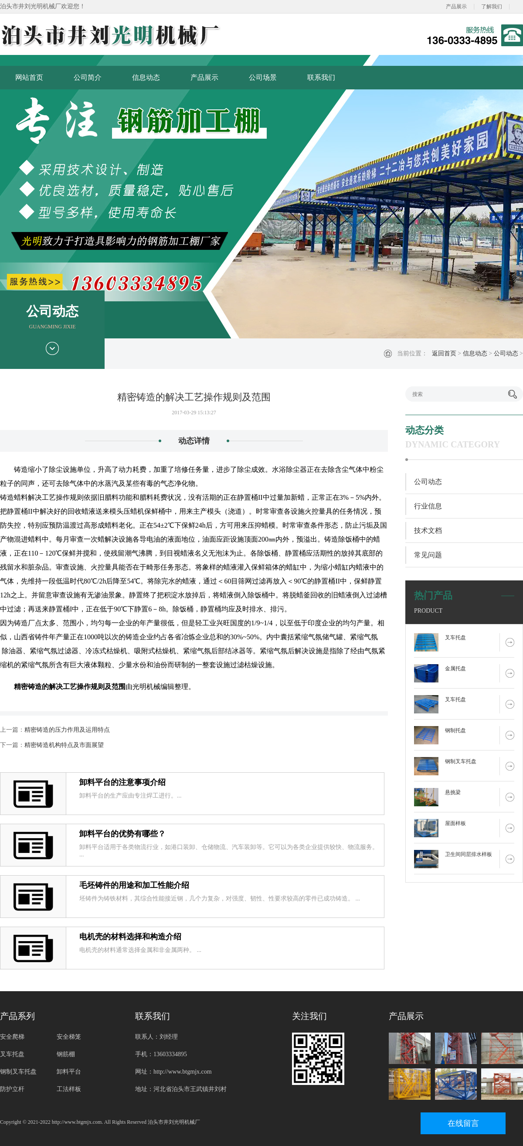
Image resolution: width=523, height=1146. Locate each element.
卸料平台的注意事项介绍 (122, 782)
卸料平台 (69, 1071)
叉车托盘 (455, 637)
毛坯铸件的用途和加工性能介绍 (134, 885)
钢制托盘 (455, 730)
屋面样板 (455, 823)
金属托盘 (455, 668)
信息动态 (146, 77)
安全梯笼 (69, 1036)
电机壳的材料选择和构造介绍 (130, 936)
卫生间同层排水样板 (468, 854)
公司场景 (263, 77)
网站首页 (29, 77)
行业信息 (428, 506)
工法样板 (69, 1089)
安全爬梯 (12, 1036)
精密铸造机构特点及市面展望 (64, 745)
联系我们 (321, 77)
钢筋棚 (66, 1054)
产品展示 (456, 6)
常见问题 (428, 555)
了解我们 (491, 6)
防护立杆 (12, 1089)
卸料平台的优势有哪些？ (122, 833)
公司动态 (506, 353)
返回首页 (444, 353)
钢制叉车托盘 (460, 761)
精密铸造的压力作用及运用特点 (67, 729)
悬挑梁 (453, 792)
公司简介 (88, 77)
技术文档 (428, 530)
